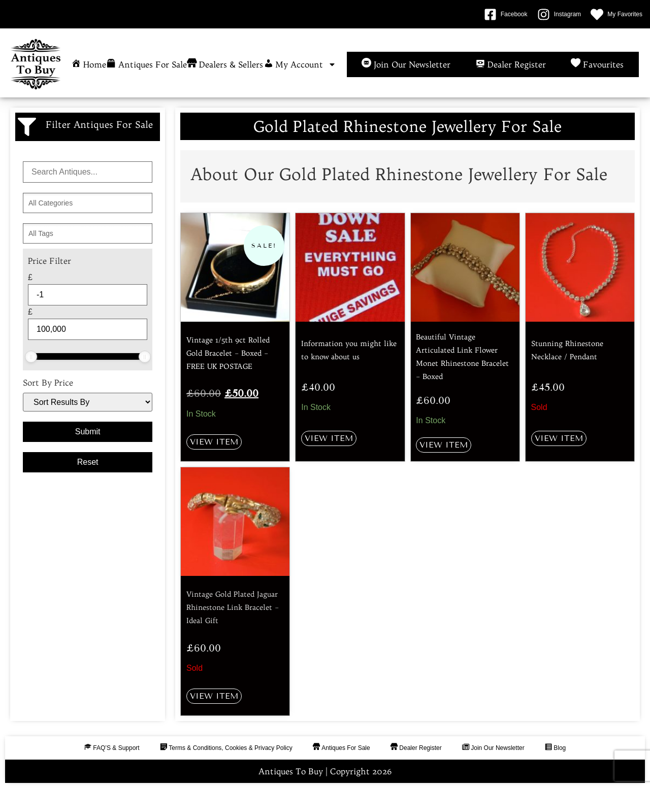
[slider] (31, 357)
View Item (214, 442)
